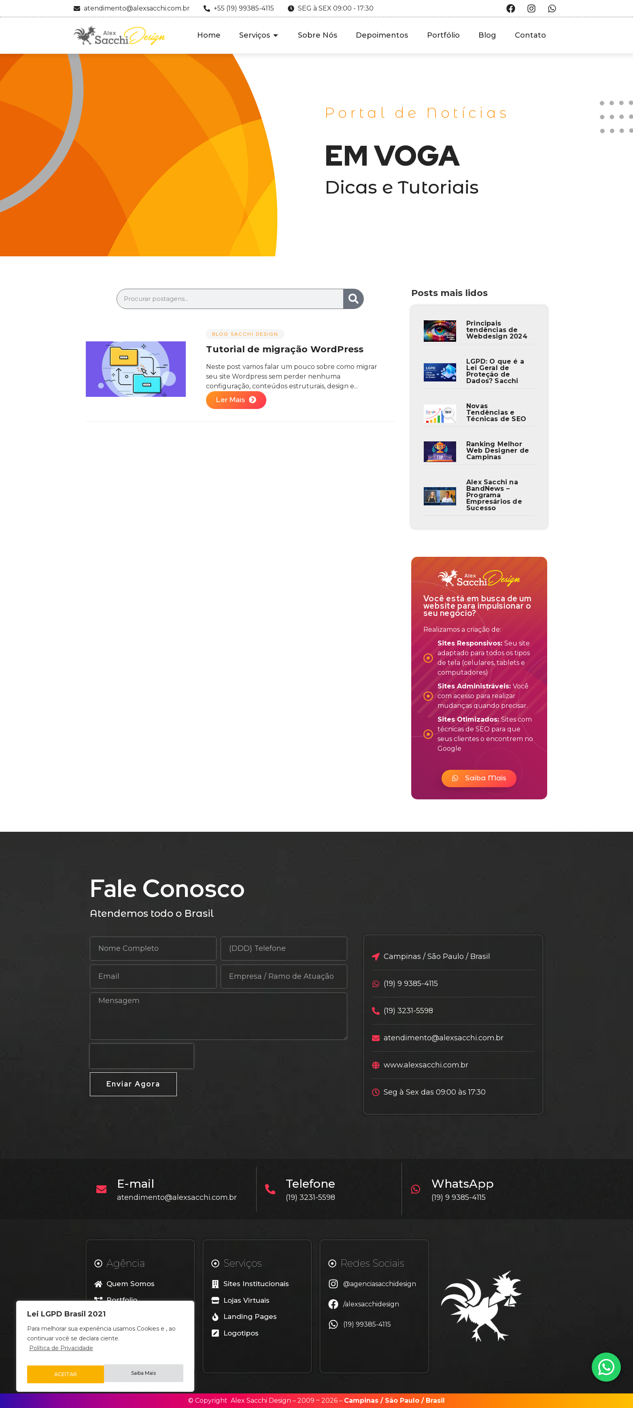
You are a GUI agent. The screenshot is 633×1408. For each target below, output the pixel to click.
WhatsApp (466, 1184)
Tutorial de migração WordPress (284, 349)
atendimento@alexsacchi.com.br (181, 1197)
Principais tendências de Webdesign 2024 (496, 330)
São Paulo (402, 1400)
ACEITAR (146, 1374)
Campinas (361, 1400)
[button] (479, 778)
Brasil (435, 1400)
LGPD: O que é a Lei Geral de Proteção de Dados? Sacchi (495, 371)
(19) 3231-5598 (314, 1197)
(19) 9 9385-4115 (462, 1197)
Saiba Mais (66, 1374)
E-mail (139, 1184)
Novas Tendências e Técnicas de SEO (496, 412)
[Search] (353, 299)
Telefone (314, 1184)
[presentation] (141, 1056)
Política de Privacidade (61, 1354)
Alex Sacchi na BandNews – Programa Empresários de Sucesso (494, 495)
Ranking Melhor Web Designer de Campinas (497, 450)
